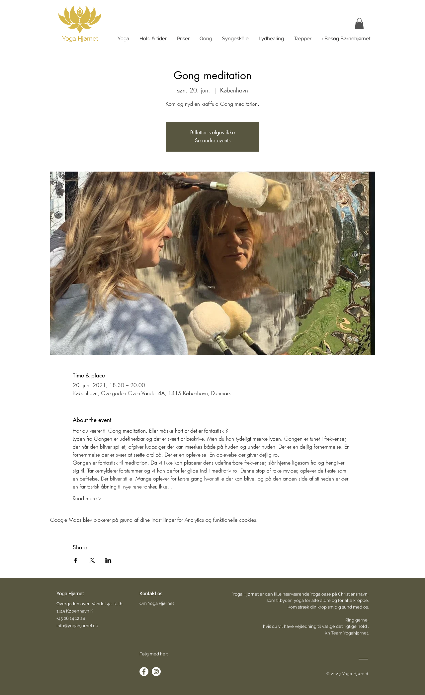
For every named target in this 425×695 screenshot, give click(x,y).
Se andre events (212, 140)
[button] (369, 25)
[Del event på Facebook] (76, 560)
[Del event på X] (92, 560)
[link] (359, 23)
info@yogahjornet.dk (77, 625)
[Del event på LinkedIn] (108, 560)
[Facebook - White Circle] (143, 671)
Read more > (87, 498)
